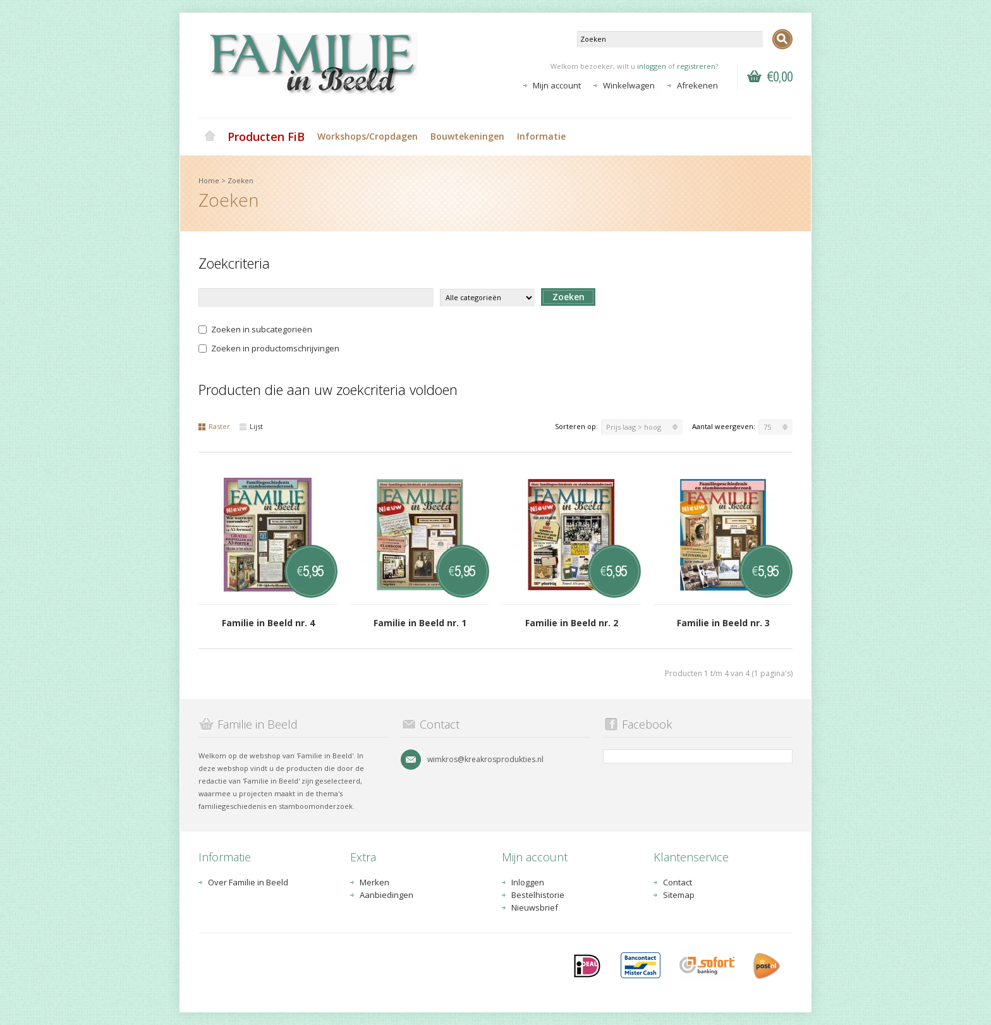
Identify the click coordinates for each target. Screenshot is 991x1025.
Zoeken (240, 180)
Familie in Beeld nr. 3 (723, 623)
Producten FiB (266, 136)
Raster (214, 426)
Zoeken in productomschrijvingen (268, 348)
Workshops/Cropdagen (367, 136)
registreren (696, 66)
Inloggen (527, 882)
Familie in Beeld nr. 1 (420, 623)
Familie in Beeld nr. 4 (268, 623)
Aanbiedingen (386, 895)
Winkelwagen (629, 85)
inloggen (651, 66)
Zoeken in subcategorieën (255, 329)
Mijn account (557, 85)
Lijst (251, 426)
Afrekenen (697, 85)
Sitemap (679, 895)
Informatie (541, 136)
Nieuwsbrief (534, 907)
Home (209, 136)
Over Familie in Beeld (248, 882)
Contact (677, 882)
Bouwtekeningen (467, 136)
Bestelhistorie (537, 895)
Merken (374, 882)
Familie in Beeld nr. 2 (571, 623)
